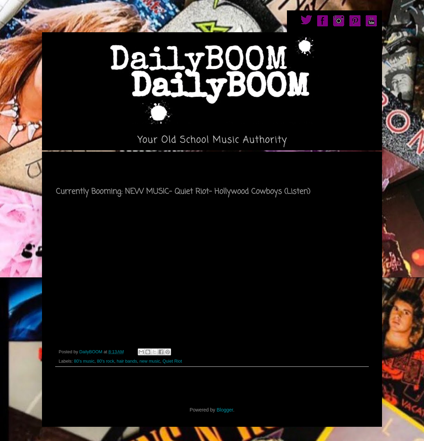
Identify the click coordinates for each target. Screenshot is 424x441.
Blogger (225, 410)
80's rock (105, 361)
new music (149, 361)
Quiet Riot (172, 361)
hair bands (127, 361)
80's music (84, 361)
